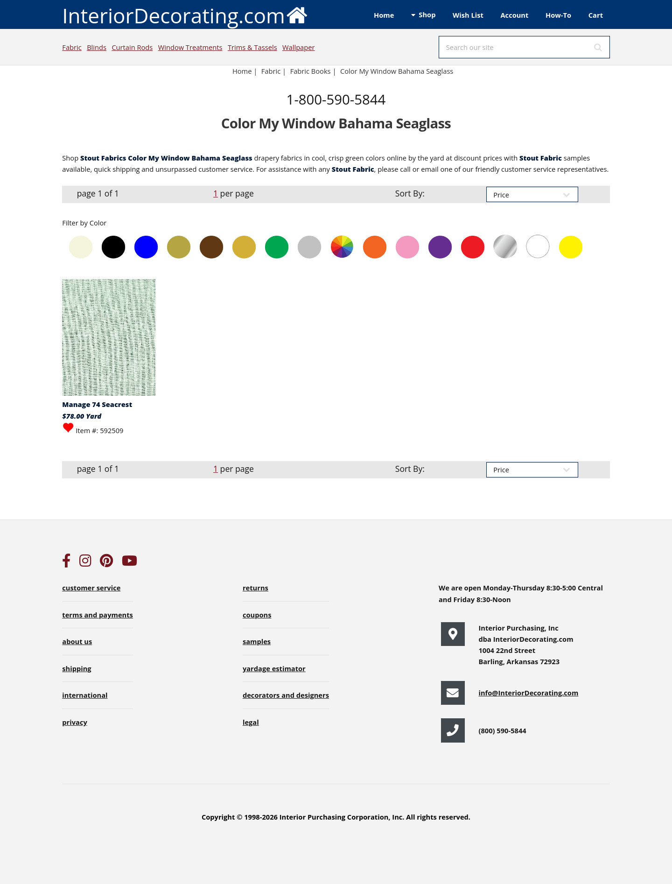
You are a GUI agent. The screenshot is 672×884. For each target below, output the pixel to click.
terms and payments (97, 614)
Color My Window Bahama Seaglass (396, 71)
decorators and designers (286, 695)
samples (257, 641)
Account (514, 15)
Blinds (96, 47)
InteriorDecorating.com (185, 14)
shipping (76, 668)
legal (251, 722)
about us (77, 641)
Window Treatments (190, 47)
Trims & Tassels (252, 47)
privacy (74, 722)
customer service (91, 587)
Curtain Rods (132, 47)
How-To (558, 15)
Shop (427, 14)
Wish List (468, 15)
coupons (257, 614)
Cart (595, 15)
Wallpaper (298, 47)
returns (255, 587)
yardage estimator (274, 668)
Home (384, 15)
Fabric (71, 47)
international (84, 695)
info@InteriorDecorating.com (528, 692)
